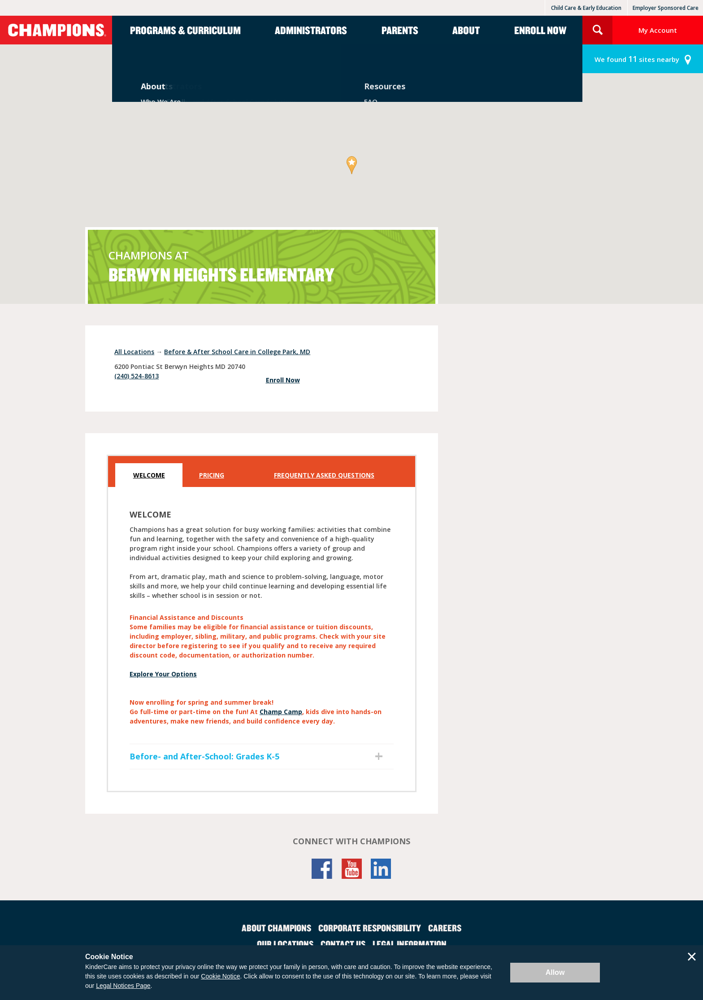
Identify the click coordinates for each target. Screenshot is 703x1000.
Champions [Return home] (56, 30)
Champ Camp (281, 711)
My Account (657, 30)
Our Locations (285, 944)
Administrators (311, 30)
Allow (555, 972)
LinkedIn (381, 869)
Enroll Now (540, 30)
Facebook (322, 869)
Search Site (597, 30)
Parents (400, 30)
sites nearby (637, 59)
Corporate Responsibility (369, 927)
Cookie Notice (220, 976)
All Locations (134, 351)
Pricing (211, 475)
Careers (444, 927)
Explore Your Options (163, 674)
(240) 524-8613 (136, 376)
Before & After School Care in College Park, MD (237, 351)
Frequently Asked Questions (324, 475)
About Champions (276, 927)
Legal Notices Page (123, 985)
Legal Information (410, 944)
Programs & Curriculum (185, 30)
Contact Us (343, 944)
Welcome (149, 475)
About (466, 30)
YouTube (351, 869)
